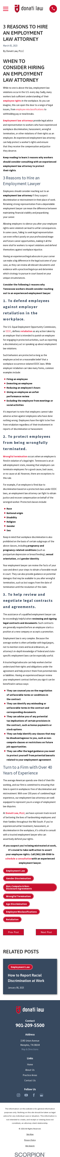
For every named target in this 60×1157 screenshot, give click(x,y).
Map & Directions (29, 1049)
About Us (30, 1069)
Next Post (46, 932)
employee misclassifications (30, 109)
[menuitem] (30, 1134)
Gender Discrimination (18, 878)
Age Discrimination (16, 903)
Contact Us (30, 1080)
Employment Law (15, 870)
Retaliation (12, 919)
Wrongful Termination (18, 896)
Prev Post (13, 932)
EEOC (8, 331)
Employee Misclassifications (21, 911)
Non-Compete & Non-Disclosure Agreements (19, 887)
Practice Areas (30, 1075)
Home (30, 1064)
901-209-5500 (30, 1025)
